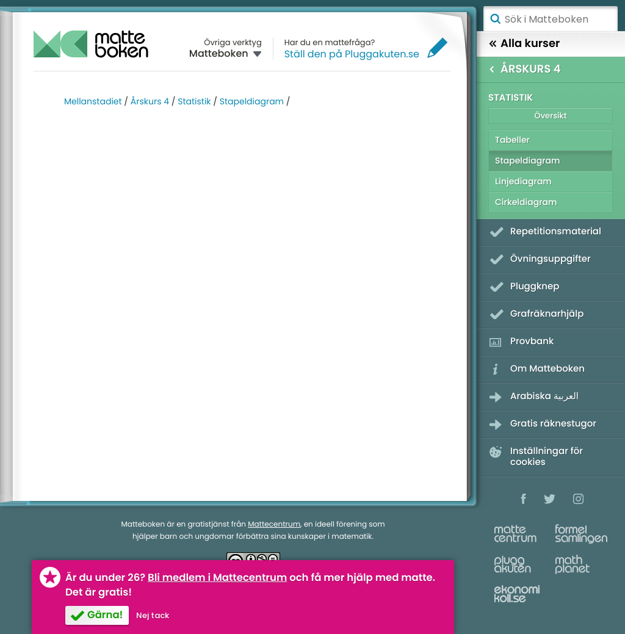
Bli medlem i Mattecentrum (217, 578)
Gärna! (105, 615)
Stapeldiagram (252, 101)
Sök (495, 19)
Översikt (550, 115)
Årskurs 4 (150, 101)
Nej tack (152, 615)
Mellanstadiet (93, 101)
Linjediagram (523, 181)
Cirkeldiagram (526, 202)
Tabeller (512, 140)
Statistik (194, 101)
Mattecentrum (274, 524)
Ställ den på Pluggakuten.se (351, 54)
